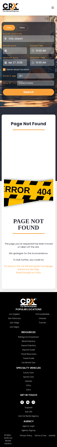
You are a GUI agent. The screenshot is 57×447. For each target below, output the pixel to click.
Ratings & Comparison (28, 337)
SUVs (28, 385)
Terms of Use (40, 435)
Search (28, 92)
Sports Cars (28, 377)
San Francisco (14, 318)
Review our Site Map (28, 269)
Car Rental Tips (28, 362)
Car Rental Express (8, 441)
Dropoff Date (10, 58)
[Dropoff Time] (44, 62)
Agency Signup (29, 430)
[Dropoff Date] (16, 62)
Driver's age (9, 76)
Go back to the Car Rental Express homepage (28, 266)
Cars (9, 27)
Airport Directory (28, 345)
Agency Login (28, 426)
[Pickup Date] (16, 50)
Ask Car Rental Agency (28, 416)
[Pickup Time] (44, 50)
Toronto (42, 322)
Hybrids (28, 381)
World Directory (28, 341)
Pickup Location (12, 34)
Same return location (18, 69)
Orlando (42, 318)
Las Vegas (14, 327)
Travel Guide (28, 358)
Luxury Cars (28, 372)
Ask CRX (28, 411)
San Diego (14, 322)
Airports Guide (28, 349)
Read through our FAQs (28, 272)
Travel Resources (28, 354)
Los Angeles (14, 314)
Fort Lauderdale (42, 314)
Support (28, 407)
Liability (52, 435)
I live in (7, 83)
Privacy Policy (26, 435)
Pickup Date (9, 45)
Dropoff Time (37, 58)
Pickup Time (36, 45)
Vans (22, 27)
